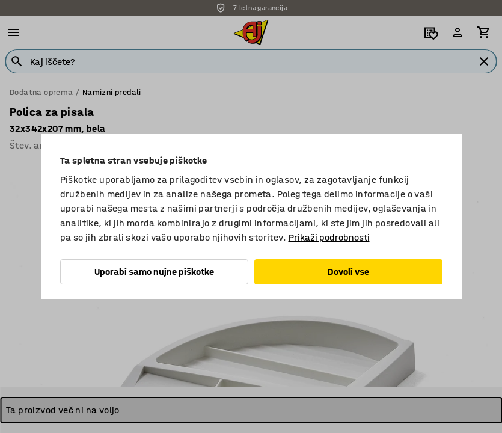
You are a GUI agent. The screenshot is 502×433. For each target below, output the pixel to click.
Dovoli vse (348, 271)
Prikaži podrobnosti (329, 237)
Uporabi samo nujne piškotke (154, 271)
